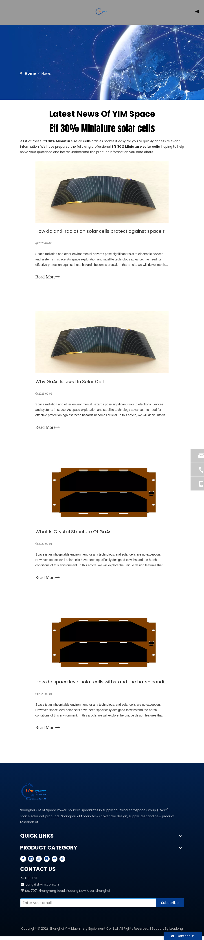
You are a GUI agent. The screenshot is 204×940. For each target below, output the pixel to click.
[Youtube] (39, 862)
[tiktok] (62, 862)
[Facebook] (23, 862)
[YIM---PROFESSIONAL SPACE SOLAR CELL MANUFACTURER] (34, 795)
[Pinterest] (54, 862)
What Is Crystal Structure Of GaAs (74, 534)
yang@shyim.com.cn (42, 888)
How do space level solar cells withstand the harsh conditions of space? (117, 685)
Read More (48, 277)
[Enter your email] (87, 906)
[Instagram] (47, 862)
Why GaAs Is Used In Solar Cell (70, 383)
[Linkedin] (31, 862)
